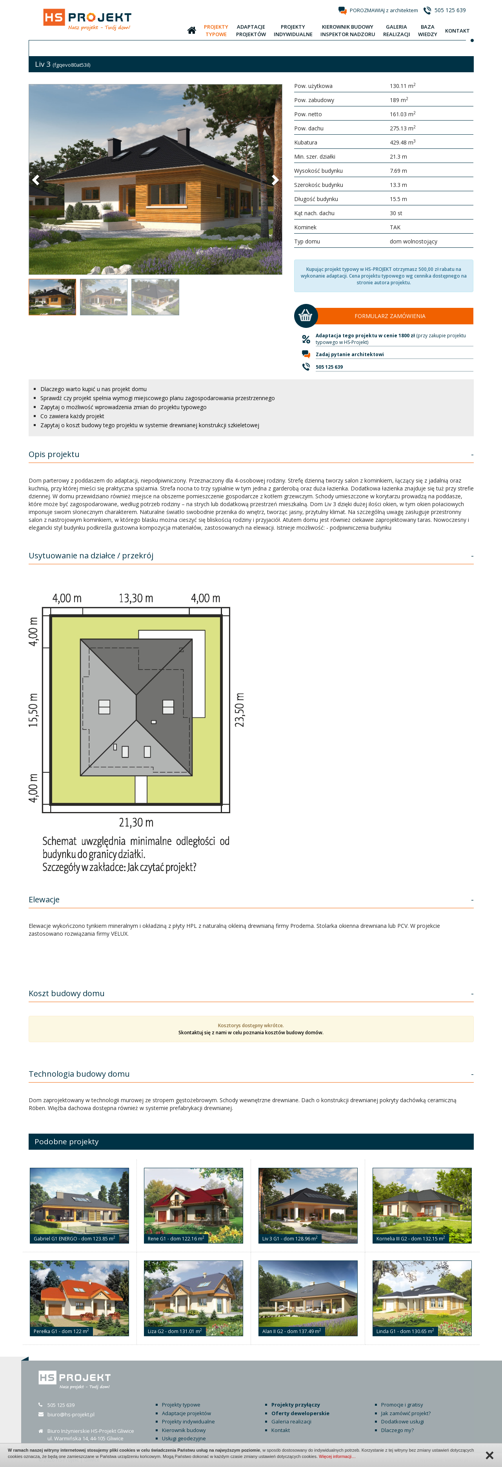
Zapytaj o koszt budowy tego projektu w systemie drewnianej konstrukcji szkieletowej (149, 425)
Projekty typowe (181, 1404)
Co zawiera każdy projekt (72, 416)
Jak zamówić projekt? (406, 1413)
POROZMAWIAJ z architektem (384, 10)
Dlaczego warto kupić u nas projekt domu (93, 389)
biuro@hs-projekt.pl (71, 1414)
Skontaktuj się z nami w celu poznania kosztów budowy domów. (251, 1032)
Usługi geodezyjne (184, 1438)
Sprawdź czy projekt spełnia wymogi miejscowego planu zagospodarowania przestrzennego (157, 398)
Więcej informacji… (337, 1456)
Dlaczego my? (397, 1430)
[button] (36, 179)
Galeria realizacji (291, 1421)
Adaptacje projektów (186, 1413)
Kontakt (280, 1430)
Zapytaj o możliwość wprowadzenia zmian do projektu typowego (123, 407)
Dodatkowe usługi (402, 1421)
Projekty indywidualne (188, 1421)
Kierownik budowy (184, 1430)
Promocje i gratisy (402, 1404)
